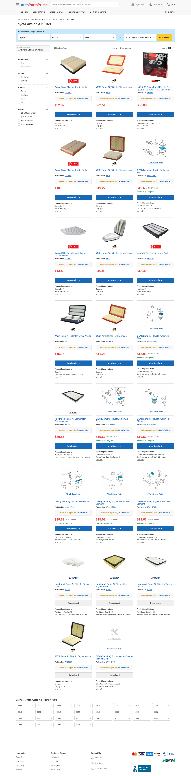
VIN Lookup (20, 765)
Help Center (20, 761)
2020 (59, 706)
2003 (78, 718)
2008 (136, 712)
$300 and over (25, 124)
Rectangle (23, 77)
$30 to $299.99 (25, 121)
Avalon (24, 19)
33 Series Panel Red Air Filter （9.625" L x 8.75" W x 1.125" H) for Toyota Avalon (154, 89)
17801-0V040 (69, 507)
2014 (20, 712)
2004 (59, 718)
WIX (21, 103)
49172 (108, 259)
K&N (21, 99)
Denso (22, 91)
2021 (39, 706)
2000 (136, 718)
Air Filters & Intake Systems (55, 19)
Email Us (96, 757)
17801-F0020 (110, 424)
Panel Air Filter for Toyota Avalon (114, 87)
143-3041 (150, 259)
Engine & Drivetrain (36, 19)
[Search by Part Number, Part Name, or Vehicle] (81, 4)
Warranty (19, 770)
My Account (55, 757)
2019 (78, 706)
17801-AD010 (152, 342)
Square (22, 81)
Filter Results (165, 37)
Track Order (55, 761)
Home (18, 19)
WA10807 (109, 342)
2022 (20, 706)
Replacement (25, 67)
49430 (108, 176)
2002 (98, 718)
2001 (117, 718)
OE (21, 63)
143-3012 (68, 93)
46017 (67, 342)
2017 (117, 706)
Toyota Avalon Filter (72, 501)
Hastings (23, 95)
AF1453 (109, 590)
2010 (98, 712)
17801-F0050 (151, 176)
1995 (78, 725)
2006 (20, 718)
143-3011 (68, 259)
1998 (20, 725)
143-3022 (68, 176)
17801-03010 (151, 424)
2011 (78, 712)
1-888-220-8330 (99, 769)
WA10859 (68, 662)
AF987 (149, 590)
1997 (39, 725)
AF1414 (67, 424)
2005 (39, 718)
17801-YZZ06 (111, 507)
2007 (156, 712)
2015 (156, 706)
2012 (59, 712)
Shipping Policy (56, 765)
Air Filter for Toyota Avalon (71, 87)
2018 (98, 706)
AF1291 (67, 590)
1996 (59, 725)
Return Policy (55, 770)
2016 (136, 706)
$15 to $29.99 (25, 117)
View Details (73, 114)
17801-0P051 (152, 507)
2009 (117, 712)
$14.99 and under (27, 113)
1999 (156, 718)
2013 (39, 712)
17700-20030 (110, 662)
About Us (19, 757)
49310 (108, 93)
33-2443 (150, 93)
